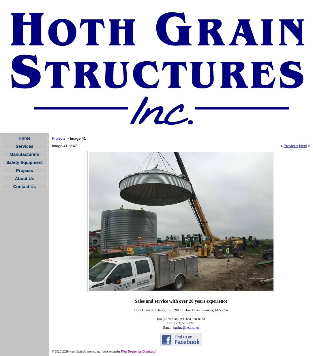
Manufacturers (24, 154)
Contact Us (24, 186)
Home (24, 138)
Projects (24, 170)
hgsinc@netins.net (186, 327)
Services (24, 146)
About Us (24, 178)
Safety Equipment (24, 162)
